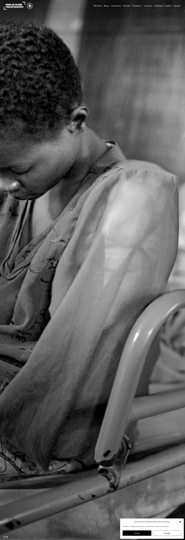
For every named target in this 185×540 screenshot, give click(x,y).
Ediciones (97, 5)
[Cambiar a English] (168, 5)
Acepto (137, 533)
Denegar (167, 533)
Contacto (148, 5)
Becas (106, 5)
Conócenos (116, 5)
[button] (180, 521)
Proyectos (136, 5)
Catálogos (158, 5)
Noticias (126, 5)
